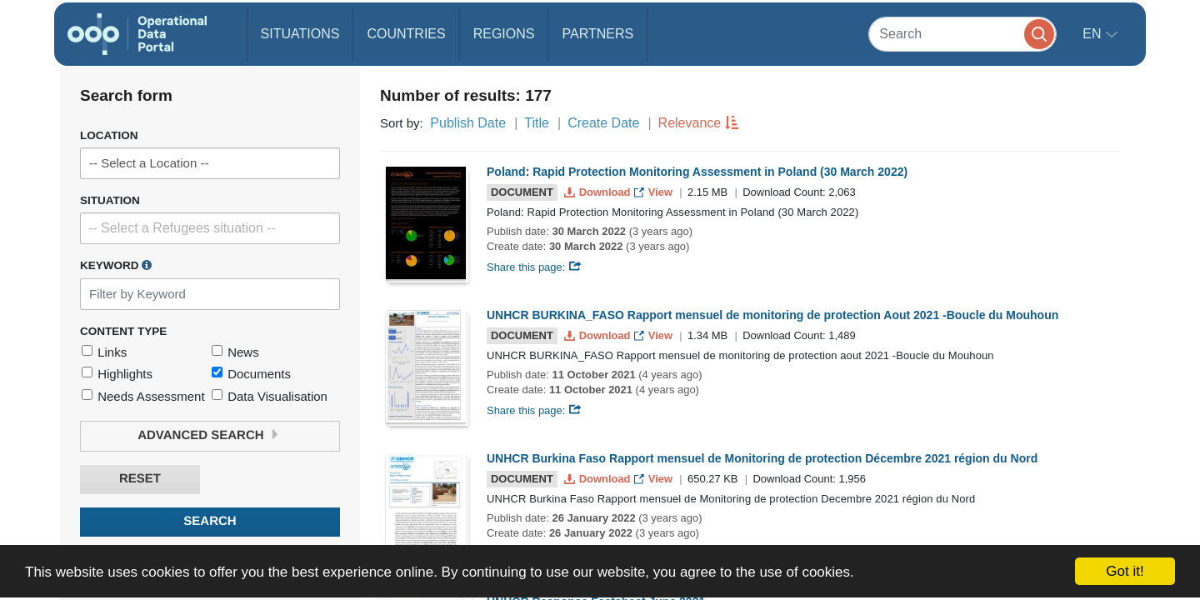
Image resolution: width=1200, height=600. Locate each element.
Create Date (603, 123)
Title (536, 123)
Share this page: (534, 267)
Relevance (690, 123)
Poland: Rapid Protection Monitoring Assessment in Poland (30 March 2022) (697, 171)
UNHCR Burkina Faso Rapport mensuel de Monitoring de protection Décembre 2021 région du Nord (762, 458)
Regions (504, 34)
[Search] (962, 34)
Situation (110, 200)
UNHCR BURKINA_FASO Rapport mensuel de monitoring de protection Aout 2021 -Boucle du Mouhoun (772, 315)
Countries (406, 34)
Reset (140, 479)
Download (598, 192)
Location (109, 135)
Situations (300, 34)
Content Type (123, 331)
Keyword (116, 265)
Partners (597, 34)
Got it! (1124, 571)
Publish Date (468, 123)
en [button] (1093, 34)
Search (209, 521)
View (654, 192)
